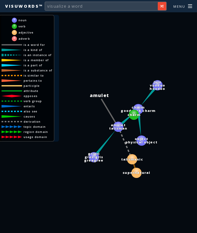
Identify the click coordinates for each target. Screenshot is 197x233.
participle (32, 86)
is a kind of (33, 50)
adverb (24, 38)
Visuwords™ (24, 6)
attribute (31, 91)
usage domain (35, 137)
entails (29, 106)
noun (22, 20)
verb (22, 26)
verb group (33, 101)
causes (29, 116)
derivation (32, 121)
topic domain (35, 127)
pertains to (33, 80)
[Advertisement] (98, 226)
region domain (36, 132)
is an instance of (38, 55)
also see (30, 111)
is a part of (33, 65)
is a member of (36, 60)
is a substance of (38, 70)
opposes (30, 96)
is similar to (34, 75)
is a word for (34, 45)
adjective (26, 32)
